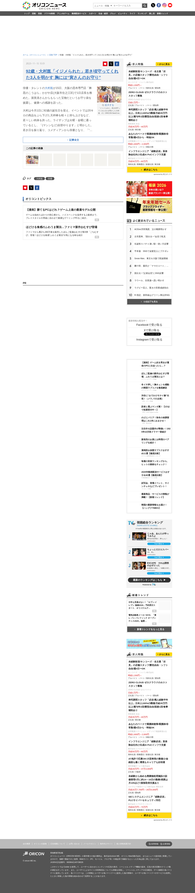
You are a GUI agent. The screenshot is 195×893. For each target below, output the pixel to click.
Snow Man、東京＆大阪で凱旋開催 (151, 258)
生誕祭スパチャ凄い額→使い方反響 (151, 244)
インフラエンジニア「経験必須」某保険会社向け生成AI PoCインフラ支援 (147, 153)
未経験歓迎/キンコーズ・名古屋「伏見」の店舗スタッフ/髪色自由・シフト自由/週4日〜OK (148, 75)
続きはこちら (149, 169)
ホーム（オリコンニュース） (35, 55)
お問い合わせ (74, 844)
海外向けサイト (106, 844)
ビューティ (122, 13)
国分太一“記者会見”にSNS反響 (149, 273)
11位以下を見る (149, 302)
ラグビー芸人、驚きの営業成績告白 (151, 288)
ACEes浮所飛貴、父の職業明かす (150, 229)
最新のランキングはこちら (147, 580)
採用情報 (154, 844)
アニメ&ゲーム (63, 13)
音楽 (40, 13)
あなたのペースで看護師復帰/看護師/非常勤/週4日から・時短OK (148, 136)
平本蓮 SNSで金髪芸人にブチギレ (151, 251)
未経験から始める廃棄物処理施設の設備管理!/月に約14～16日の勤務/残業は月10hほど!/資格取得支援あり (148, 779)
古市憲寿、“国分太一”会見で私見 (150, 236)
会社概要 (26, 844)
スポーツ (92, 13)
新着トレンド (162, 13)
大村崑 (49, 88)
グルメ (113, 13)
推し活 (152, 13)
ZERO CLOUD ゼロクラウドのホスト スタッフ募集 (147, 94)
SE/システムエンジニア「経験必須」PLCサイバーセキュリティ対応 (147, 798)
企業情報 (166, 844)
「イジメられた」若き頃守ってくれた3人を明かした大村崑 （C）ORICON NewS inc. (109, 109)
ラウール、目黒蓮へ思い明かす (149, 280)
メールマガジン (89, 844)
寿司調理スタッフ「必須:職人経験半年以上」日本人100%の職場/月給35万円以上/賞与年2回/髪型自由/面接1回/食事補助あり (148, 114)
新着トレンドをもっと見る (149, 629)
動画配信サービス (79, 13)
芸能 (34, 13)
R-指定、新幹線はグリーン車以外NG (152, 295)
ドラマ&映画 (49, 13)
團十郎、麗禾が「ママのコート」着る (152, 266)
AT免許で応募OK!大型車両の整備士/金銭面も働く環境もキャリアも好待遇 (148, 760)
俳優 (50, 178)
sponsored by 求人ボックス (163, 174)
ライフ (132, 13)
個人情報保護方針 (123, 844)
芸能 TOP (53, 55)
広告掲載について (57, 844)
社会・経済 (103, 13)
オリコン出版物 (40, 844)
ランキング (142, 13)
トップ (27, 13)
